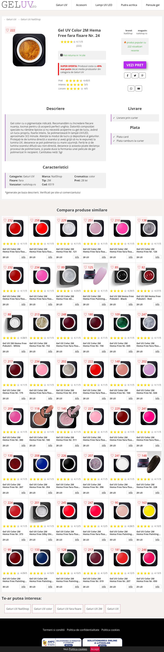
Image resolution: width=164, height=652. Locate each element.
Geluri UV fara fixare (69, 609)
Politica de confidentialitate (83, 630)
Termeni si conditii (54, 630)
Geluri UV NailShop (31, 19)
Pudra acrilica (129, 5)
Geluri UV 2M (94, 609)
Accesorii (81, 5)
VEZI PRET (135, 64)
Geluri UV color (43, 609)
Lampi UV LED (103, 5)
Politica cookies (111, 630)
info (23, 257)
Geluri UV (61, 5)
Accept (95, 649)
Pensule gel (153, 5)
